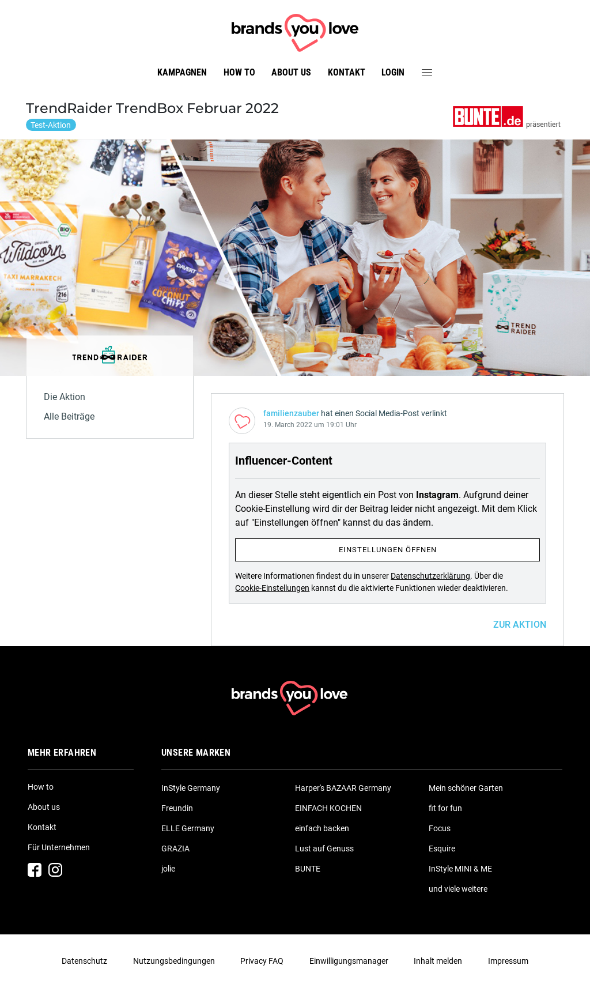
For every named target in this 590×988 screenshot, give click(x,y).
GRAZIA (175, 848)
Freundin (177, 808)
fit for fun (445, 808)
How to (239, 72)
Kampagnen (182, 72)
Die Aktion (64, 396)
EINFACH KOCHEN (328, 808)
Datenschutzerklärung (430, 575)
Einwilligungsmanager (348, 961)
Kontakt (346, 72)
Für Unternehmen (59, 847)
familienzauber (291, 413)
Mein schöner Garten (466, 788)
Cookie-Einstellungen (272, 588)
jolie (168, 868)
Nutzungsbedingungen (174, 961)
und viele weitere (458, 888)
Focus (440, 828)
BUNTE (307, 868)
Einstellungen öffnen (388, 549)
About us (291, 72)
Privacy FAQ (261, 961)
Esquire (442, 848)
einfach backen (322, 828)
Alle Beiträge (69, 416)
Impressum (508, 961)
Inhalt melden (438, 961)
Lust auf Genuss (324, 848)
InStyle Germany (190, 788)
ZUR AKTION (519, 624)
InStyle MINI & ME (460, 868)
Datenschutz (84, 961)
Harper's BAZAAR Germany (343, 788)
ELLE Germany (187, 828)
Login (392, 72)
